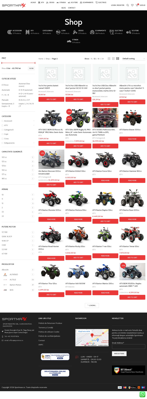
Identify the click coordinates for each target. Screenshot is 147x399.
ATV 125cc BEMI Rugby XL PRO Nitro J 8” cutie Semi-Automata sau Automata (78, 132)
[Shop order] (133, 58)
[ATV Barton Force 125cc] (105, 159)
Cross (6, 138)
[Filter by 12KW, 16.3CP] (16, 236)
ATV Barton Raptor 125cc (102, 363)
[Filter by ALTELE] (16, 279)
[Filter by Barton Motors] (16, 285)
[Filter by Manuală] (10, 100)
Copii (6, 134)
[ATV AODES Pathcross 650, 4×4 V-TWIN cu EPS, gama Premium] (105, 117)
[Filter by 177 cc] (16, 174)
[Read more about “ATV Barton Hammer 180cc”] (132, 180)
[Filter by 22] (16, 212)
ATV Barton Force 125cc (102, 171)
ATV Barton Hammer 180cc (130, 171)
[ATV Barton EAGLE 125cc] (78, 159)
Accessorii (8, 121)
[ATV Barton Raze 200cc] (132, 351)
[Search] (127, 5)
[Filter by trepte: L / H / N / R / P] (27, 105)
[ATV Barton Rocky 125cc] (78, 387)
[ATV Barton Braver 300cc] (132, 117)
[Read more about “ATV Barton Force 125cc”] (105, 180)
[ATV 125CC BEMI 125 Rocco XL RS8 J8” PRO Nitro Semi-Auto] (51, 117)
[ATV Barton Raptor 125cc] (105, 351)
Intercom (50, 91)
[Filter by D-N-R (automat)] (27, 90)
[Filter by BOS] (16, 290)
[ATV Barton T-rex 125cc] (105, 387)
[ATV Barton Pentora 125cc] (78, 351)
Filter (31, 68)
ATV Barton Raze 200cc (129, 363)
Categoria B (8, 130)
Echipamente (9, 143)
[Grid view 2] (109, 58)
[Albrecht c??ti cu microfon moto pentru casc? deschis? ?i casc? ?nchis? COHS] (132, 73)
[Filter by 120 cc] (16, 157)
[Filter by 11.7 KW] (16, 232)
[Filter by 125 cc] (16, 161)
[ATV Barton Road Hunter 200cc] (51, 387)
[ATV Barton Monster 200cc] (51, 351)
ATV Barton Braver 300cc (130, 130)
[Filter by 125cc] (16, 166)
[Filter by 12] (16, 203)
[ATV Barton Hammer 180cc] (132, 159)
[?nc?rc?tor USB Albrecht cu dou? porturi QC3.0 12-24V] (78, 73)
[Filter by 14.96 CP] (16, 241)
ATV (6, 125)
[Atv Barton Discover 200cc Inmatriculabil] (51, 236)
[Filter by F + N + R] (10, 95)
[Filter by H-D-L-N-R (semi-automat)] (27, 95)
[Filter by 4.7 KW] (16, 254)
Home (40, 59)
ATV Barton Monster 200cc (49, 363)
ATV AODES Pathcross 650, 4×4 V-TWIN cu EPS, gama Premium (103, 132)
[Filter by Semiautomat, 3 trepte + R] (10, 105)
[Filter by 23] (16, 216)
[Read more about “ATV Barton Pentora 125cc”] (78, 372)
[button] (51, 99)
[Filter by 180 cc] (16, 178)
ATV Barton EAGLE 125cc (75, 171)
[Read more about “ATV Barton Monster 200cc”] (51, 372)
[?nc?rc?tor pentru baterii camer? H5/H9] (51, 73)
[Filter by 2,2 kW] (16, 249)
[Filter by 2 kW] (16, 245)
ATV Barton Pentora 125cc (75, 363)
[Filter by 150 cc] (16, 170)
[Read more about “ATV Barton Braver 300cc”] (132, 139)
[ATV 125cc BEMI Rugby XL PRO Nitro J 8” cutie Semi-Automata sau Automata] (78, 117)
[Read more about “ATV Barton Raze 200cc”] (132, 372)
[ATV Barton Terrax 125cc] (132, 387)
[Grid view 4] (117, 58)
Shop (48, 59)
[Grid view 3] (113, 58)
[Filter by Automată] (10, 90)
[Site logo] (14, 5)
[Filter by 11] (16, 199)
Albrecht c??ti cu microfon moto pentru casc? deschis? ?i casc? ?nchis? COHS (131, 88)
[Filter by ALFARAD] (16, 274)
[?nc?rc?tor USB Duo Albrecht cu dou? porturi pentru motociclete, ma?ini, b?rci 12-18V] (105, 73)
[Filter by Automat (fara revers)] (27, 85)
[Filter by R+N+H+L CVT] (27, 100)
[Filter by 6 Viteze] (10, 85)
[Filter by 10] (16, 195)
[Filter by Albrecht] (16, 270)
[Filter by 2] (16, 207)
